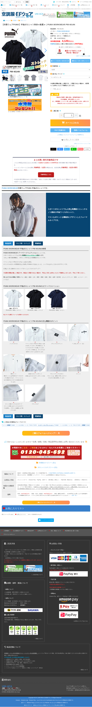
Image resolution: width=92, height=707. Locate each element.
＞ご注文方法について (37, 575)
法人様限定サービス (18, 531)
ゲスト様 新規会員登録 (61, 1)
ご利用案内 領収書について (56, 589)
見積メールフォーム (80, 130)
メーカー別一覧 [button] (31, 5)
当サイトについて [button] (58, 5)
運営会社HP (30, 531)
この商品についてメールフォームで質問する (70, 134)
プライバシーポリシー (9, 534)
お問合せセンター (84, 6)
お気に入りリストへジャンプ (82, 143)
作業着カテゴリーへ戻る (46, 463)
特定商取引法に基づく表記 (72, 531)
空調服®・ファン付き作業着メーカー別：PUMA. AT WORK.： (32, 425)
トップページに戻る (46, 520)
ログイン (73, 1)
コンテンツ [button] (45, 5)
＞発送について (39, 639)
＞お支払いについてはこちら (80, 621)
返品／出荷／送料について (80, 61)
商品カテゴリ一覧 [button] (16, 5)
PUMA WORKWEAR (63, 31)
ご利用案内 (71, 6)
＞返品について (84, 670)
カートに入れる (70, 123)
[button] (45, 50)
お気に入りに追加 (70, 140)
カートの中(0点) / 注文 (84, 1)
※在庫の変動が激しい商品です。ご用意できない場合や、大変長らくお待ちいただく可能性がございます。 (69, 84)
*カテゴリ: (6, 425)
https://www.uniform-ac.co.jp (12, 690)
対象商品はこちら (46, 174)
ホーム (3, 6)
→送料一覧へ (74, 495)
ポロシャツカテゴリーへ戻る (45, 467)
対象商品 (53, 44)
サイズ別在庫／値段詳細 (60, 61)
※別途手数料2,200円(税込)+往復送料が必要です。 (62, 473)
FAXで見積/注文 (59, 130)
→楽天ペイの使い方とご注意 (82, 56)
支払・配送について (56, 531)
